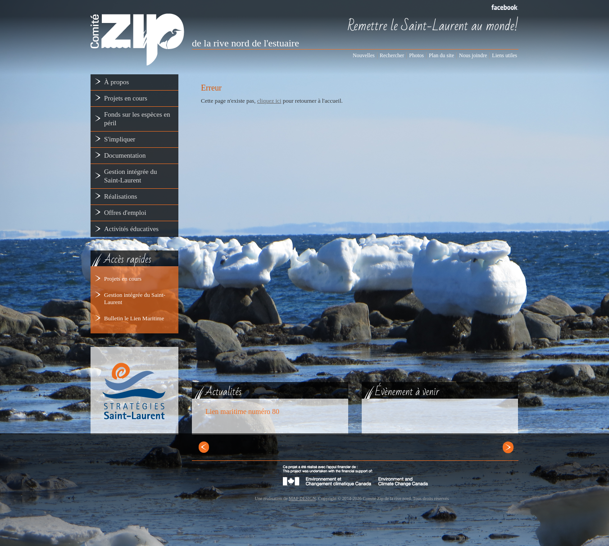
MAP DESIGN (302, 498)
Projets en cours (122, 278)
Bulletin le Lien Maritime (134, 318)
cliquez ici (269, 100)
